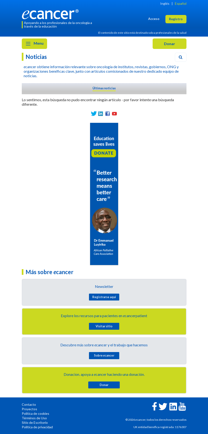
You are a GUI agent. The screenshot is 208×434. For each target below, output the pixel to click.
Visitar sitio (104, 326)
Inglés (164, 3)
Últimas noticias (104, 88)
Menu (34, 44)
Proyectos (29, 409)
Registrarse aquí (104, 297)
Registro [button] (176, 19)
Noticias (36, 56)
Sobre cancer (104, 355)
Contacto (29, 404)
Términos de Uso (34, 418)
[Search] (180, 57)
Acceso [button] (153, 19)
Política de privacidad (37, 427)
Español (180, 3)
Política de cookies (35, 413)
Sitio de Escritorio (35, 422)
